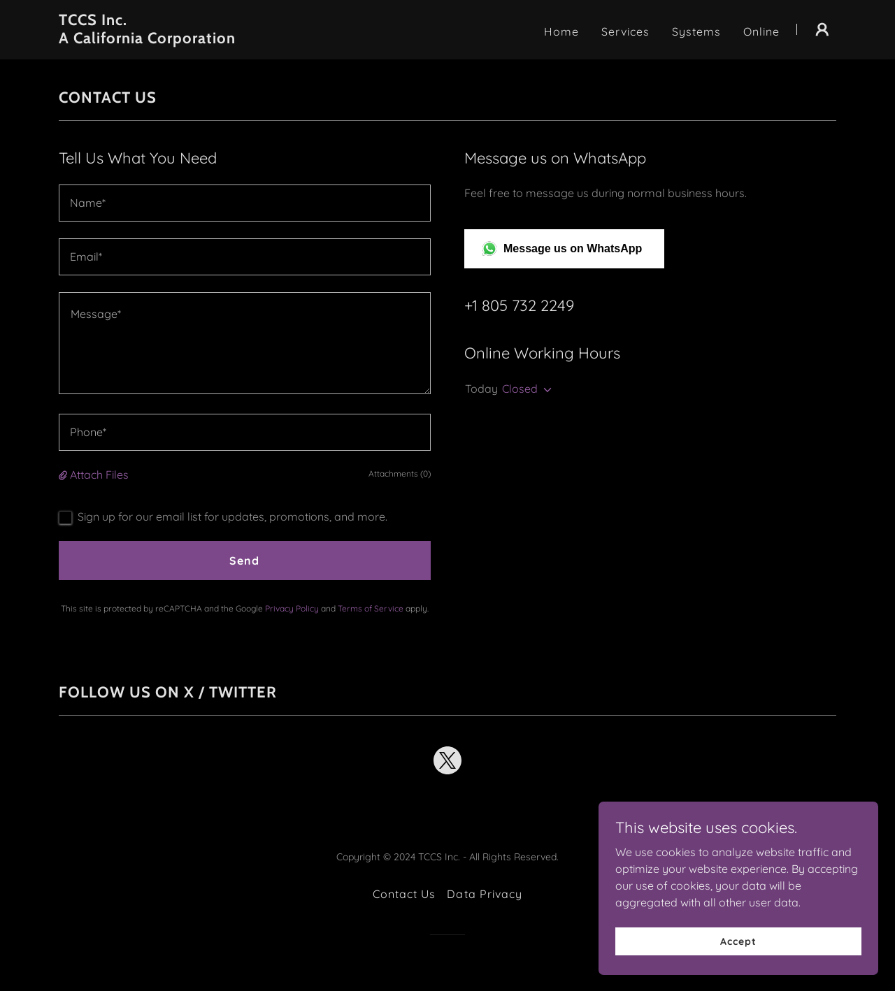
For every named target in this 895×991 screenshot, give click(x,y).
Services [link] (625, 31)
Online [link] (761, 31)
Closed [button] (520, 389)
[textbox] (245, 203)
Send (244, 560)
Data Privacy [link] (484, 894)
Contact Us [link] (404, 894)
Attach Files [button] (99, 475)
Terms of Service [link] (370, 608)
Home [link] (561, 31)
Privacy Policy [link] (292, 608)
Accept (738, 940)
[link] (195, 39)
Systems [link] (696, 31)
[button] (822, 29)
